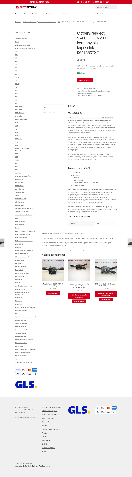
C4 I (16, 142)
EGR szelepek (19, 224)
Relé (16, 313)
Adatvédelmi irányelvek (49, 411)
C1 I (16, 122)
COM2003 (99, 95)
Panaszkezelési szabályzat (51, 429)
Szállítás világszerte (48, 448)
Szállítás (66, 14)
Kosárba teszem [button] (53, 293)
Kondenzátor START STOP (23, 286)
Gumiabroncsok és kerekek (24, 339)
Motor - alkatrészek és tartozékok (25, 349)
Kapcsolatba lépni (48, 418)
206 (16, 61)
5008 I (17, 93)
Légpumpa (18, 301)
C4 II (16, 145)
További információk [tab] (48, 113)
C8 (16, 163)
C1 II (16, 126)
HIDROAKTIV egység (22, 273)
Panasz (44, 425)
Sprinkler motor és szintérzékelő (25, 317)
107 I (16, 55)
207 (16, 64)
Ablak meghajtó (20, 202)
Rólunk (44, 437)
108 (16, 58)
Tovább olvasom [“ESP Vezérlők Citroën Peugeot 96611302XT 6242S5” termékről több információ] (105, 299)
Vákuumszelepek (20, 326)
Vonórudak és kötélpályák (23, 362)
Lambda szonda (20, 289)
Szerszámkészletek (21, 356)
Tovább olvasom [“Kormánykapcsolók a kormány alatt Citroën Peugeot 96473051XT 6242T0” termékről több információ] (79, 301)
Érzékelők (18, 247)
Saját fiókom (46, 440)
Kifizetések (45, 422)
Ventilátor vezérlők (21, 330)
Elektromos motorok (21, 237)
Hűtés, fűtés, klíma (21, 343)
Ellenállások (19, 244)
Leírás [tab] (44, 107)
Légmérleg (18, 297)
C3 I (16, 132)
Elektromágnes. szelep (22, 234)
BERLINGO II (19, 109)
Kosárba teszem (85, 80)
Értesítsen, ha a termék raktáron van (79, 296)
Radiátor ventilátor (21, 310)
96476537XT (91, 95)
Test (16, 359)
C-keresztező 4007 (21, 119)
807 (16, 103)
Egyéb (17, 228)
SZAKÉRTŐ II (19, 189)
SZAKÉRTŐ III (19, 192)
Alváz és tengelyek (21, 38)
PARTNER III (19, 182)
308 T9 (17, 84)
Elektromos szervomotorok (24, 241)
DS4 (16, 166)
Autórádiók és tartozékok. (23, 215)
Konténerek (19, 346)
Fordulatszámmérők (21, 254)
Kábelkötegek (19, 276)
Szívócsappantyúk (21, 323)
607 (16, 100)
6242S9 (84, 95)
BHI (16, 218)
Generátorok (19, 263)
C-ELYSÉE (18, 116)
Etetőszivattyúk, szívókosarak (24, 250)
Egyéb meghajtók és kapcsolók (25, 231)
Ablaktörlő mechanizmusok (24, 208)
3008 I (17, 67)
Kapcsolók (18, 279)
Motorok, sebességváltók (23, 352)
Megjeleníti (18, 304)
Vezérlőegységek (20, 333)
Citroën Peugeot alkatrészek (51, 407)
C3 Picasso (18, 139)
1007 (16, 51)
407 (59, 22)
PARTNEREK (19, 186)
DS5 (16, 170)
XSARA (17, 195)
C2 (16, 129)
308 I (16, 80)
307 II (17, 77)
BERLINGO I (19, 106)
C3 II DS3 (18, 135)
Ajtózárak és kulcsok (22, 211)
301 (16, 71)
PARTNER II (19, 179)
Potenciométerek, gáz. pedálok (25, 307)
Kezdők (17, 283)
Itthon (17, 14)
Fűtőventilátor (19, 260)
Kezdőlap (18, 22)
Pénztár (44, 433)
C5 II (108, 91)
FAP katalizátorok (20, 336)
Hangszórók (19, 270)
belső (17, 42)
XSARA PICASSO (20, 199)
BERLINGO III (19, 113)
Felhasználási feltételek (30, 14)
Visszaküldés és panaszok (50, 14)
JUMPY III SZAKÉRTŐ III (23, 176)
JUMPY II (18, 173)
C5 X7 (17, 160)
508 (16, 97)
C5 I (16, 153)
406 (16, 87)
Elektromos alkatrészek (30, 22)
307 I (16, 74)
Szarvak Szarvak (20, 320)
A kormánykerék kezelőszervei (47, 22)
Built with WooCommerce (40, 466)
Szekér (44, 451)
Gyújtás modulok (20, 266)
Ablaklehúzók (19, 205)
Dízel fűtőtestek (20, 221)
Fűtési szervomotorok (22, 257)
